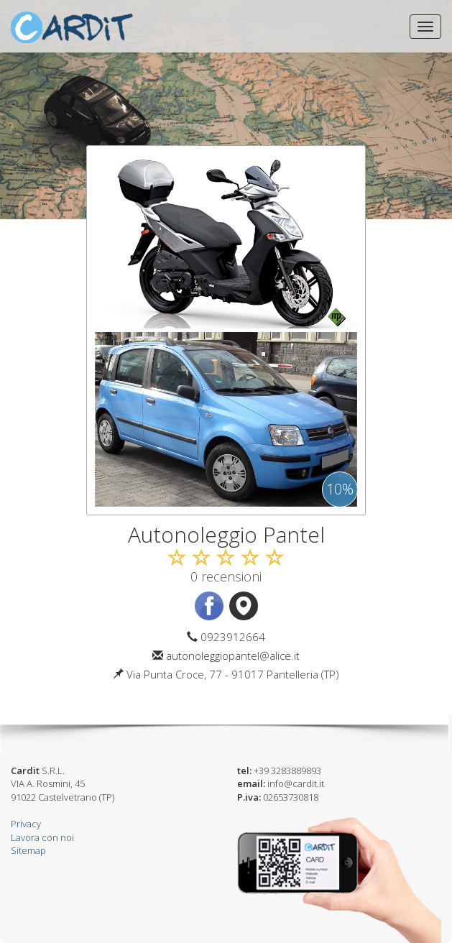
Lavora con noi (42, 837)
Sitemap (28, 850)
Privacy (26, 823)
